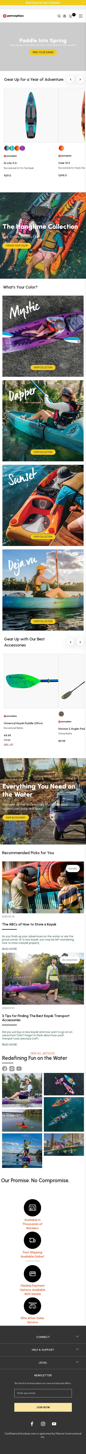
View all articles (42, 1053)
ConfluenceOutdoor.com (20, 1433)
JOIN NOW (43, 1407)
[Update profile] (64, 16)
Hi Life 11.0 (10, 163)
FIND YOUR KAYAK (43, 52)
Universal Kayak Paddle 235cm (23, 723)
